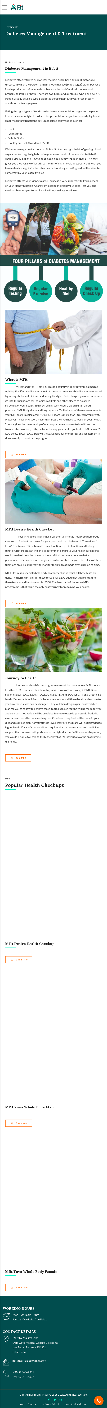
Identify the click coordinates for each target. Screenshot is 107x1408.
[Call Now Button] (99, 1400)
